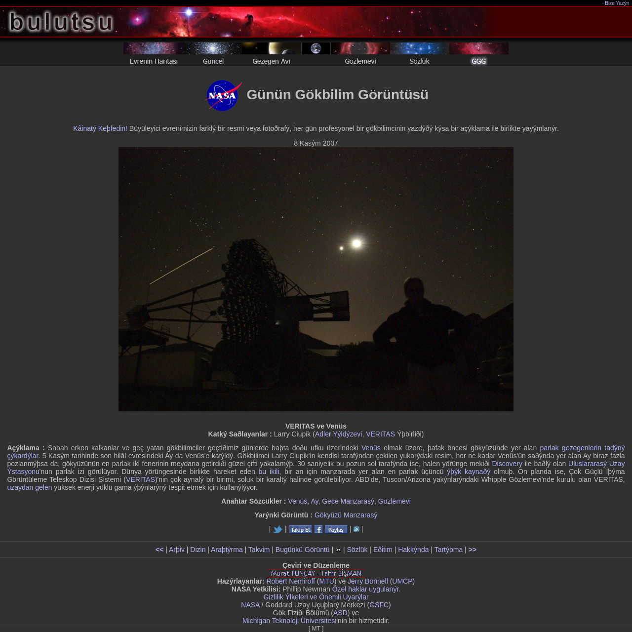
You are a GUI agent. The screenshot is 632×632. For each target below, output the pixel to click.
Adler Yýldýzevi (338, 434)
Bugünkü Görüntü (303, 549)
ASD (340, 613)
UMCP (402, 581)
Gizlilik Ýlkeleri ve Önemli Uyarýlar (315, 597)
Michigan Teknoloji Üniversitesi (289, 621)
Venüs (371, 448)
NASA (250, 605)
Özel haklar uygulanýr (365, 589)
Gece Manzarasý (348, 501)
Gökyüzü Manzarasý (346, 515)
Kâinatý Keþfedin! (100, 128)
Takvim (259, 549)
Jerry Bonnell (368, 581)
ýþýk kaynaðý (468, 471)
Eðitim (383, 549)
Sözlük (357, 549)
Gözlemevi (394, 501)
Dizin (197, 549)
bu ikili (269, 471)
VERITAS (380, 434)
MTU (326, 581)
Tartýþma (448, 549)
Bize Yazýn (617, 3)
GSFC (379, 605)
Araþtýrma (227, 549)
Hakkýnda (413, 549)
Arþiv (177, 549)
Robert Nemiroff (290, 581)
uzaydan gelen (29, 487)
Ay (314, 501)
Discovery (507, 464)
